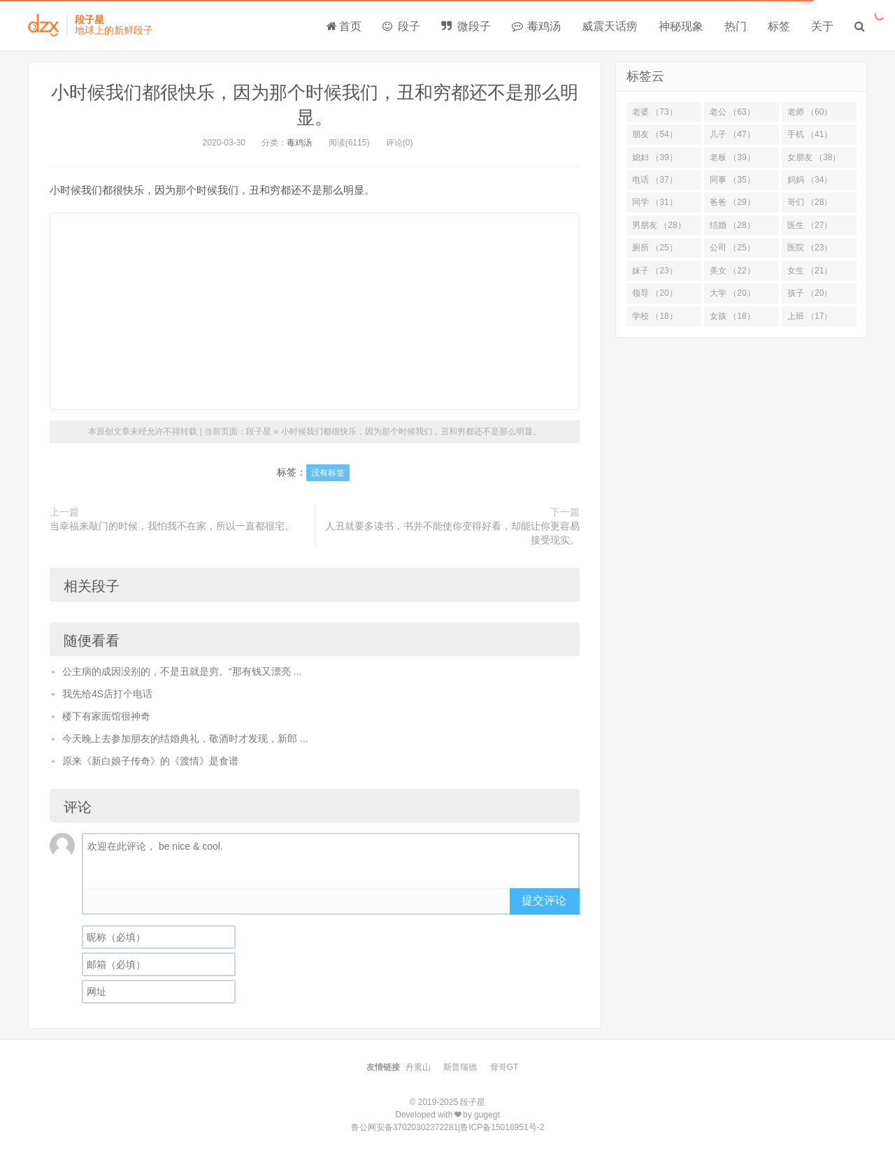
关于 (822, 26)
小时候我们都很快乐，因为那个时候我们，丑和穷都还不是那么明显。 (411, 431)
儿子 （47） (732, 134)
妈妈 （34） (810, 180)
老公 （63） (732, 112)
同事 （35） (732, 180)
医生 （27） (810, 225)
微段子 (465, 26)
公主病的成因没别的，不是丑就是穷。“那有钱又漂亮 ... (181, 671)
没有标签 (328, 473)
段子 (401, 26)
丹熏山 (418, 1067)
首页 (344, 26)
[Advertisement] (314, 311)
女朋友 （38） (814, 157)
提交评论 (544, 900)
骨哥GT (504, 1067)
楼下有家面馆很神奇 (106, 716)
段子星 (258, 431)
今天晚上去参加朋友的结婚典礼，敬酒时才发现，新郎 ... (185, 738)
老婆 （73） (655, 112)
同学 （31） (655, 202)
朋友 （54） (655, 134)
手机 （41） (810, 134)
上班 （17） (810, 316)
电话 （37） (655, 180)
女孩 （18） (732, 316)
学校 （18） (655, 316)
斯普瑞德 (460, 1067)
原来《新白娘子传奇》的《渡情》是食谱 (150, 760)
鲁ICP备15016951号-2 (502, 1127)
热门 (735, 26)
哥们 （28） (810, 202)
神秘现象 (681, 26)
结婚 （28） (732, 225)
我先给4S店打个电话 (107, 693)
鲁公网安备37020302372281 (404, 1127)
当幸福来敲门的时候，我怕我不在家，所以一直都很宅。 (172, 525)
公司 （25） (732, 247)
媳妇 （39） (655, 157)
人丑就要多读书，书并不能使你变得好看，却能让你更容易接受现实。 (452, 532)
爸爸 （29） (732, 202)
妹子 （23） (655, 271)
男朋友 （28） (659, 225)
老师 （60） (810, 112)
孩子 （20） (810, 293)
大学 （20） (732, 293)
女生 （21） (810, 271)
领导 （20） (655, 293)
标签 (779, 26)
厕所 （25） (655, 247)
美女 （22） (732, 271)
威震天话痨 (610, 26)
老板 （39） (732, 157)
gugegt (487, 1115)
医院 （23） (810, 247)
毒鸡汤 (536, 26)
